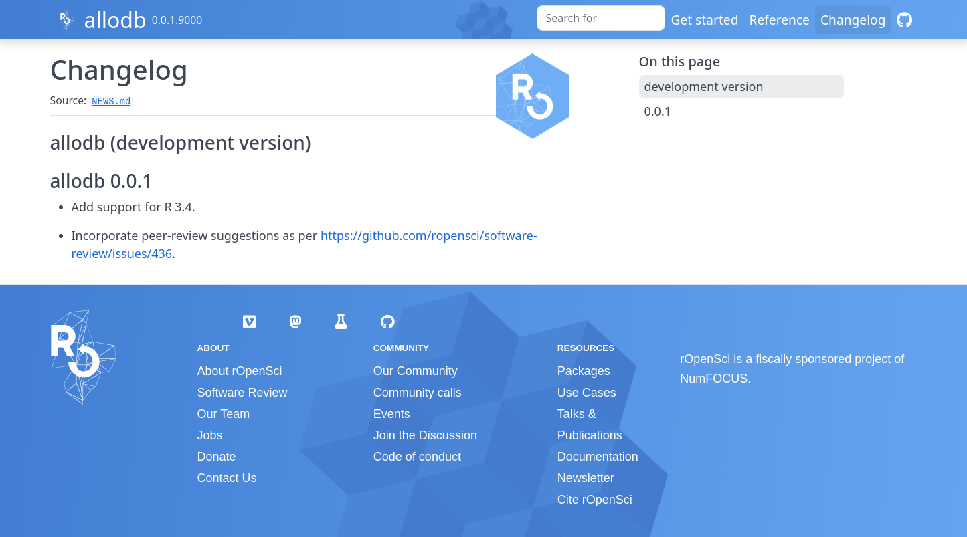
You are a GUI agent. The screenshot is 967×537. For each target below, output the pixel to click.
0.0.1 (658, 111)
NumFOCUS (714, 378)
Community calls (417, 392)
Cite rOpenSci (594, 499)
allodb (115, 19)
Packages (583, 371)
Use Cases (586, 392)
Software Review (242, 392)
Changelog (853, 20)
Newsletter (585, 478)
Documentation (597, 456)
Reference (779, 20)
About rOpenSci (239, 371)
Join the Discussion (425, 435)
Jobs (210, 435)
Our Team (223, 414)
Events (391, 414)
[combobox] (601, 18)
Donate (216, 456)
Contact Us (227, 478)
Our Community (415, 371)
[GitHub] (904, 19)
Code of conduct (417, 456)
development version (704, 86)
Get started (704, 20)
